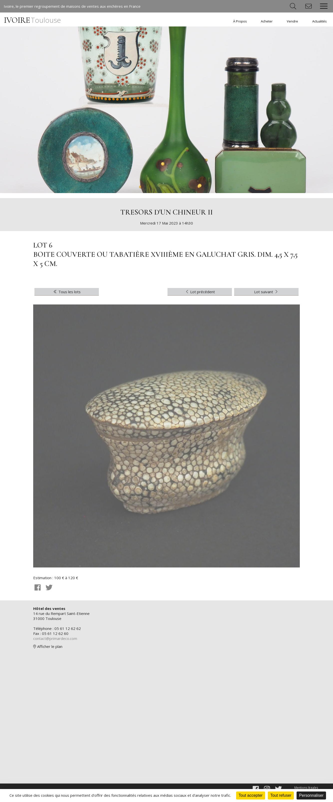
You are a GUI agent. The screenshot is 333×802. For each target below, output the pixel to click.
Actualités (319, 21)
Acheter (267, 21)
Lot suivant (266, 291)
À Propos (240, 21)
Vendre (292, 21)
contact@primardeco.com (55, 638)
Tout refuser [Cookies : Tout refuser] (280, 795)
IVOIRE (32, 20)
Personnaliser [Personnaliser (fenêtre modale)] (311, 795)
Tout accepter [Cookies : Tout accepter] (251, 795)
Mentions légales (306, 788)
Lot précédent (200, 291)
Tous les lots (67, 291)
